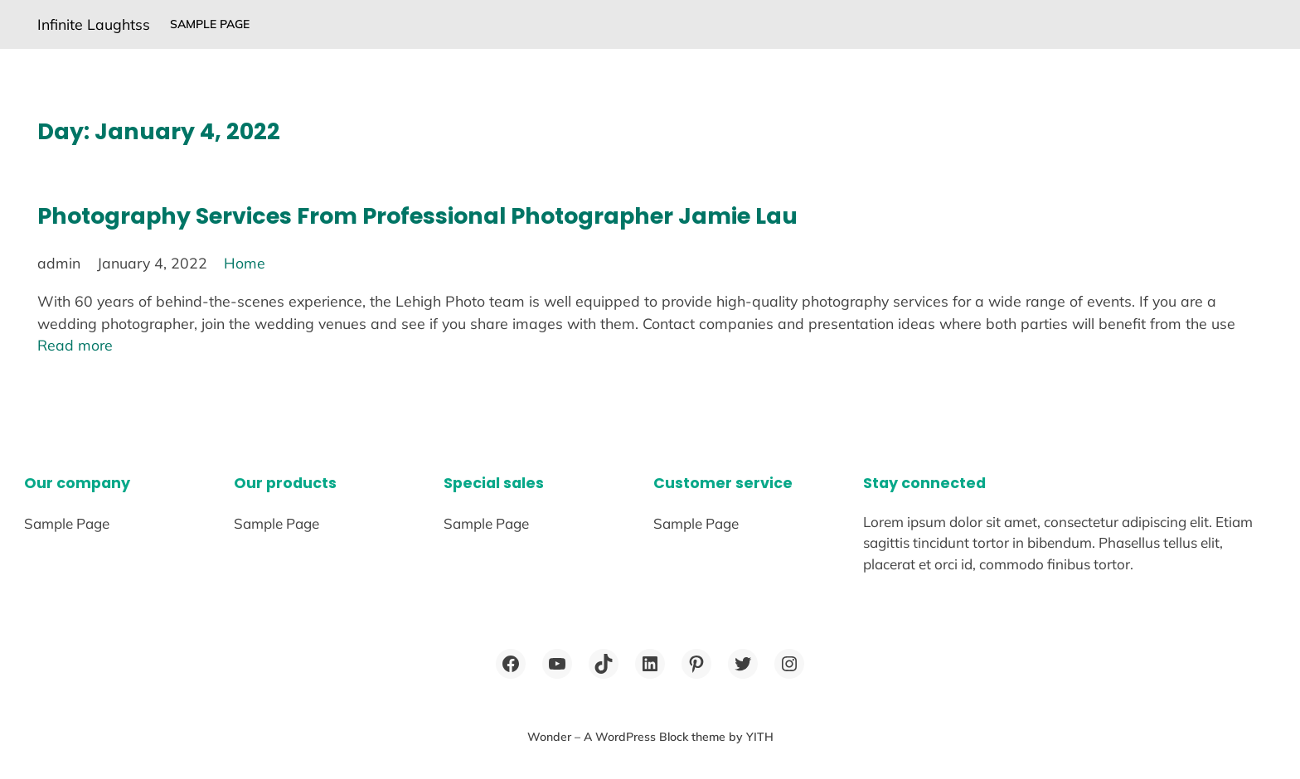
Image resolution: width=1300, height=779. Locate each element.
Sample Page (210, 24)
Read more (75, 345)
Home (244, 263)
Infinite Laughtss (93, 24)
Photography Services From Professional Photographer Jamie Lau (417, 216)
